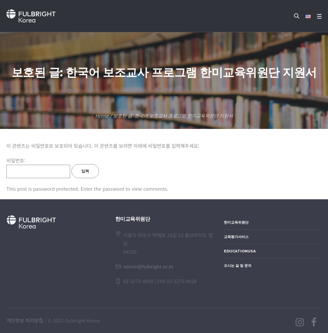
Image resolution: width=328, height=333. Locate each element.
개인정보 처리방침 (24, 320)
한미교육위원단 (236, 222)
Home (101, 115)
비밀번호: (38, 167)
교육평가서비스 (236, 236)
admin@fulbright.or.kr (148, 266)
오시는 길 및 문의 (237, 265)
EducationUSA (240, 251)
